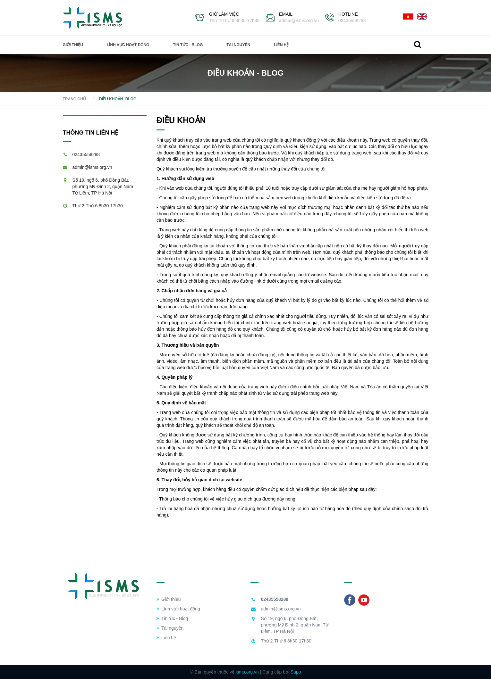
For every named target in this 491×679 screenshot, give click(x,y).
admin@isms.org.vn (299, 20)
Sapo (296, 672)
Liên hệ (281, 45)
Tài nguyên (238, 45)
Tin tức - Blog (188, 45)
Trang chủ (74, 99)
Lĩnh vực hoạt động (128, 45)
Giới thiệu (73, 45)
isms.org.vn (247, 672)
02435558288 (352, 20)
